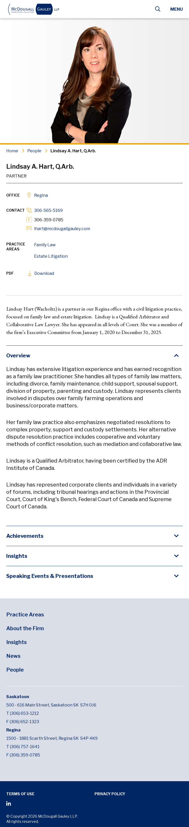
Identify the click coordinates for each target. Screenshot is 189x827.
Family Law (45, 244)
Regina (41, 195)
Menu (176, 9)
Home (12, 150)
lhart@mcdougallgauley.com (62, 228)
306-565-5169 (48, 210)
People (34, 150)
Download (44, 273)
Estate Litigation (51, 256)
